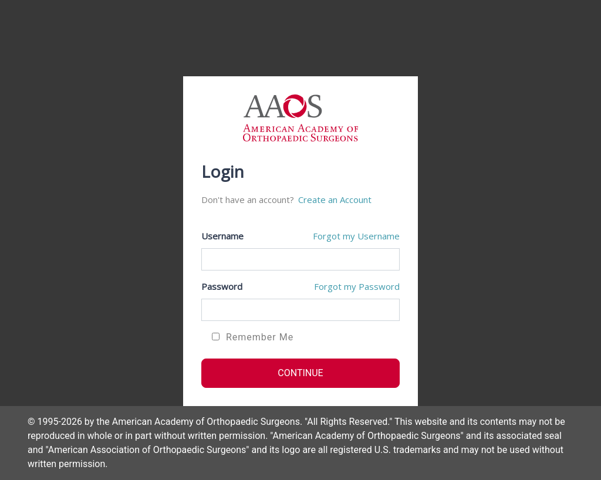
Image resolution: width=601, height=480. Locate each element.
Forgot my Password (357, 286)
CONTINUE (300, 372)
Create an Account (335, 199)
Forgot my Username (356, 236)
